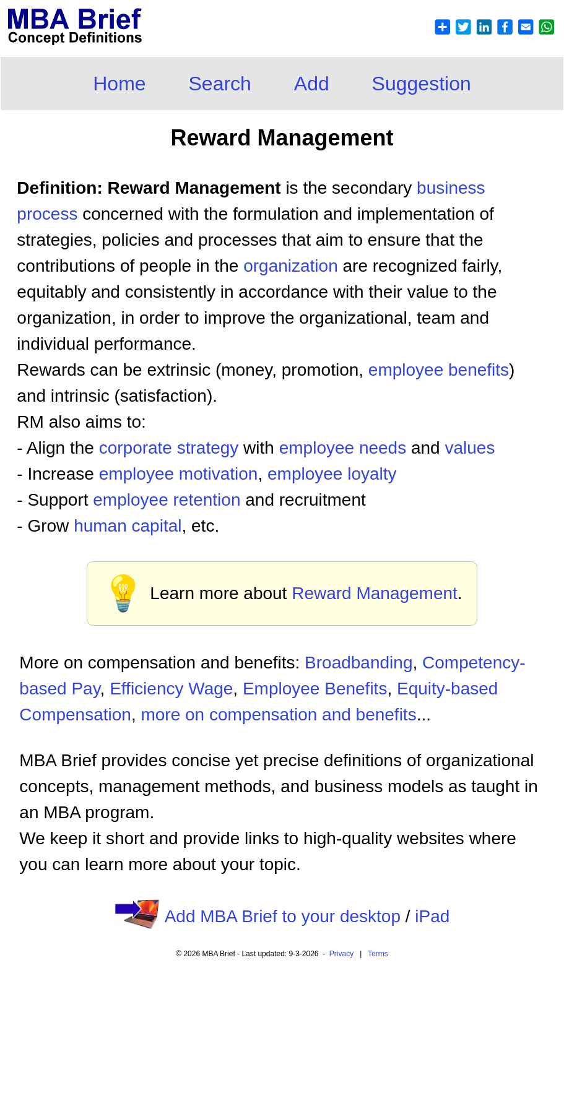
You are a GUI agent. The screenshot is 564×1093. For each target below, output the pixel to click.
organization (290, 265)
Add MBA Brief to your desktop (283, 916)
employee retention (166, 499)
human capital (127, 525)
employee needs (342, 447)
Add (311, 83)
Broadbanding (358, 662)
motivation (218, 473)
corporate (138, 447)
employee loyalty (332, 473)
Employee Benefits (315, 688)
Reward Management (375, 593)
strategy (208, 447)
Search (220, 83)
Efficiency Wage (171, 688)
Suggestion (421, 83)
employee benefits (438, 369)
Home (119, 83)
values (470, 447)
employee (139, 473)
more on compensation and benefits (278, 714)
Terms (378, 953)
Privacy (341, 953)
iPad (432, 916)
